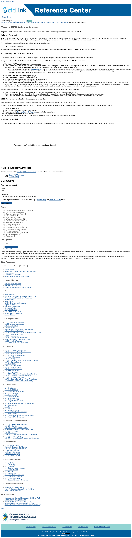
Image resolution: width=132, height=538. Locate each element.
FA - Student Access (11, 390)
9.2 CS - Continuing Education (15, 334)
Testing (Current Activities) (13, 313)
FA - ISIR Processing (12, 393)
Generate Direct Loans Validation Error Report (20, 503)
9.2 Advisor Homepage (12, 454)
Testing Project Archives (13, 491)
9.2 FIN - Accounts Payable (14, 353)
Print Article (8, 248)
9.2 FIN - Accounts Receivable (15, 355)
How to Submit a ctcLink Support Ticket (18, 501)
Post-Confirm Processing (59, 22)
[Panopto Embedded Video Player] (35, 145)
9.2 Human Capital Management (29, 22)
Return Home (6, 17)
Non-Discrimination (49, 527)
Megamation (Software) (12, 306)
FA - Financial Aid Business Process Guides (19, 415)
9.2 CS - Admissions (11, 326)
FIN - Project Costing (12, 370)
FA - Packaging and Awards (14, 400)
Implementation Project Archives (15, 487)
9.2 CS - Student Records (13, 341)
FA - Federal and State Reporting (16, 412)
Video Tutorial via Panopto (16, 168)
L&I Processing (14, 177)
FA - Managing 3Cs (11, 395)
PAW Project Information (13, 284)
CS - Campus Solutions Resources (16, 343)
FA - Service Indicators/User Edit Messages (19, 403)
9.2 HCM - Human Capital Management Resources (22, 438)
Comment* (13, 194)
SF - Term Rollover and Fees (14, 475)
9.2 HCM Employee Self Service (15, 449)
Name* (23, 189)
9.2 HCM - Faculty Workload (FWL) (16, 428)
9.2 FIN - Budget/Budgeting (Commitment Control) (21, 360)
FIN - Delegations (10, 364)
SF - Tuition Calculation (12, 478)
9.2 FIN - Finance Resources (14, 377)
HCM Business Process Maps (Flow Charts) (19, 429)
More (2, 508)
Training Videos (10, 315)
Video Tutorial (9, 119)
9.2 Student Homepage (12, 452)
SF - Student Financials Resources (16, 480)
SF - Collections (10, 466)
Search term (5, 21)
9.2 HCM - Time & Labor (13, 436)
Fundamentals (9, 273)
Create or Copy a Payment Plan (15, 500)
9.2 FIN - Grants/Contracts (13, 369)
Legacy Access (10, 305)
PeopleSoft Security (11, 310)
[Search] (17, 21)
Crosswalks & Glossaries (13, 274)
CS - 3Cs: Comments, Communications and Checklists (23, 332)
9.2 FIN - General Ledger (13, 367)
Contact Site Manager (102, 527)
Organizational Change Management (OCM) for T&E (22, 498)
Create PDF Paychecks (16, 175)
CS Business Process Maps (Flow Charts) (19, 329)
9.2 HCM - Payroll (45, 22)
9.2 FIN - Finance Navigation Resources (18, 352)
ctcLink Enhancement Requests (15, 303)
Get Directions (83, 527)
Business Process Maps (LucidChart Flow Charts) (21, 296)
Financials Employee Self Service (16, 447)
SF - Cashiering (10, 464)
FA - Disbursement (11, 405)
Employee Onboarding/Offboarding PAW (18, 287)
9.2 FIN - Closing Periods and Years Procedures (21, 379)
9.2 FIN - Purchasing (11, 372)
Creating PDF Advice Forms (17, 53)
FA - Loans (8, 408)
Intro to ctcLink (9, 269)
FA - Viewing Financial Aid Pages (16, 391)
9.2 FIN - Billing (10, 358)
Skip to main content (7, 1)
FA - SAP (8, 401)
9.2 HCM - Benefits (11, 426)
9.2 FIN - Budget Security (13, 362)
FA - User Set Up (10, 388)
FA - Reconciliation (11, 413)
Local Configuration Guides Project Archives (19, 489)
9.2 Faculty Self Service (12, 445)
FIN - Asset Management (13, 357)
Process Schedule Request (26, 112)
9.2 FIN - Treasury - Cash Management (18, 375)
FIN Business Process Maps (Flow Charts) (19, 381)
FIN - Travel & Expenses (13, 365)
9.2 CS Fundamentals (12, 336)
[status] (66, 33)
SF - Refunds (9, 471)
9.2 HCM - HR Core (11, 431)
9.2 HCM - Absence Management (16, 424)
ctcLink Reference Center (9, 22)
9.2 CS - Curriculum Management (16, 337)
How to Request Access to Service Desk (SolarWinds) (23, 505)
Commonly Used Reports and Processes (18, 298)
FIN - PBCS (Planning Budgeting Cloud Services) (21, 374)
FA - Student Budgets (12, 398)
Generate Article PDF (11, 246)
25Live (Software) (10, 294)
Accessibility (67, 527)
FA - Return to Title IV (12, 410)
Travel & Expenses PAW (13, 285)
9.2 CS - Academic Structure (14, 322)
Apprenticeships (10, 327)
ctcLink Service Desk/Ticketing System (17, 276)
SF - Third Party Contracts (13, 476)
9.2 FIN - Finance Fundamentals (15, 350)
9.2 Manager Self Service (13, 450)
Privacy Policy (41, 200)
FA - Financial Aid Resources (14, 417)
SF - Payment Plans (11, 470)
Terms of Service (55, 200)
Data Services (9, 299)
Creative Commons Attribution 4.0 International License (75, 535)
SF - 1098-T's (9, 463)
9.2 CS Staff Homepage (12, 455)
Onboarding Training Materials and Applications (20, 271)
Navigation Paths (10, 308)
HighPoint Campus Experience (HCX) (17, 339)
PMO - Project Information (13, 311)
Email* (23, 191)
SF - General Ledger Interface (15, 468)
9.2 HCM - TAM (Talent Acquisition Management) (21, 434)
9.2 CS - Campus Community (14, 331)
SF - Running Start (11, 473)
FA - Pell (7, 407)
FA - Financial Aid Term (12, 396)
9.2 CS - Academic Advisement (15, 324)
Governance (9, 301)
